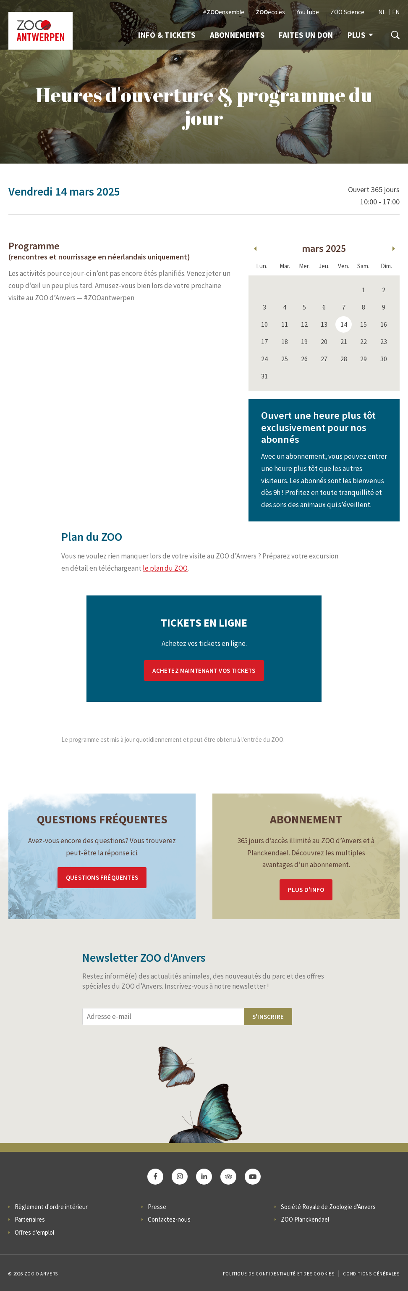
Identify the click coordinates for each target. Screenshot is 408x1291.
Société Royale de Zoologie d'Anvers (328, 1207)
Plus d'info (306, 890)
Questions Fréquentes (102, 877)
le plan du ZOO (165, 568)
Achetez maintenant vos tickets (203, 671)
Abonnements (237, 35)
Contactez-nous (169, 1219)
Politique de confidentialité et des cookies (279, 1274)
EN (396, 12)
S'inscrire (268, 1017)
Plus (360, 35)
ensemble (223, 12)
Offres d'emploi (34, 1232)
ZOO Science (347, 12)
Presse (157, 1207)
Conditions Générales (371, 1274)
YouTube (307, 12)
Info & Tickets (166, 35)
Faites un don (306, 35)
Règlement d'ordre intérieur (51, 1207)
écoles (270, 12)
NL (382, 12)
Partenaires (30, 1219)
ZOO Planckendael (305, 1219)
